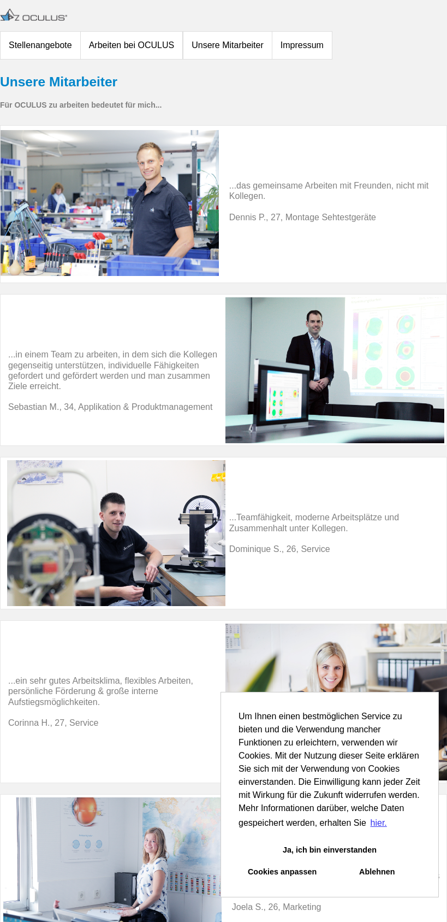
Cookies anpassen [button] (282, 871)
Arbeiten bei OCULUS (132, 45)
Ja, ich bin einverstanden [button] (330, 849)
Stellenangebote (40, 45)
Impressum (302, 45)
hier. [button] (379, 822)
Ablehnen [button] (377, 871)
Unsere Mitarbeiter (228, 45)
